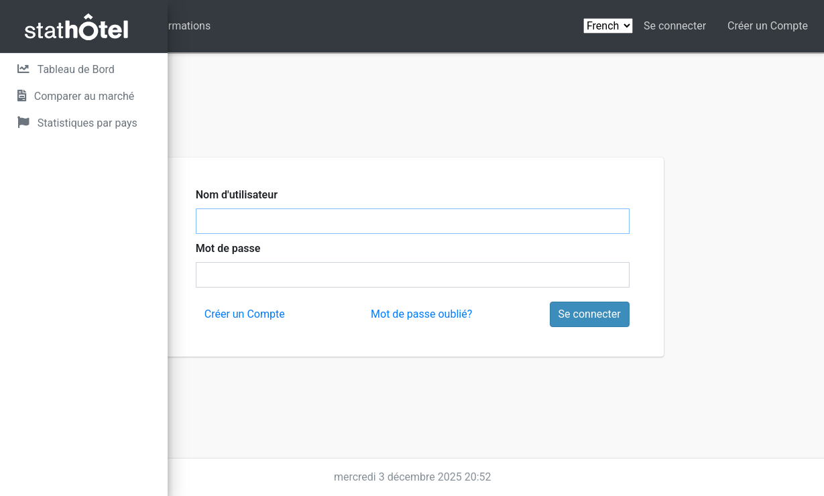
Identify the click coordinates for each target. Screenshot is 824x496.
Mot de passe (326, 248)
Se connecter (675, 25)
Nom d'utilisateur (335, 194)
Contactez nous (257, 25)
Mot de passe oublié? (504, 314)
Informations (346, 25)
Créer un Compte (767, 25)
